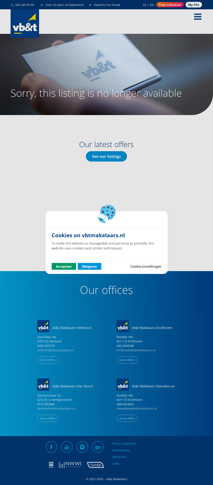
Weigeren (89, 266)
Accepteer (64, 266)
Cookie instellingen (146, 266)
